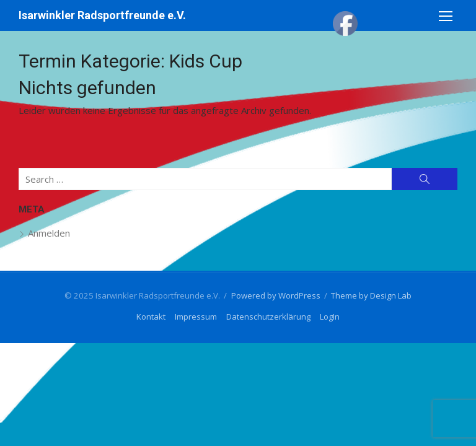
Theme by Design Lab (371, 295)
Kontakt (150, 316)
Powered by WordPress (275, 295)
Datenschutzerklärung (268, 316)
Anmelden (49, 233)
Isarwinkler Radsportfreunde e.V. (102, 15)
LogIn (330, 316)
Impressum (196, 316)
